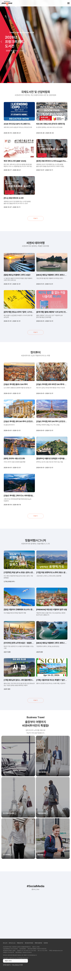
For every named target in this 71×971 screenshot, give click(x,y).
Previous (1, 41)
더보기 (35, 218)
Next (69, 41)
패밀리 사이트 (8, 960)
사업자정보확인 (22, 948)
